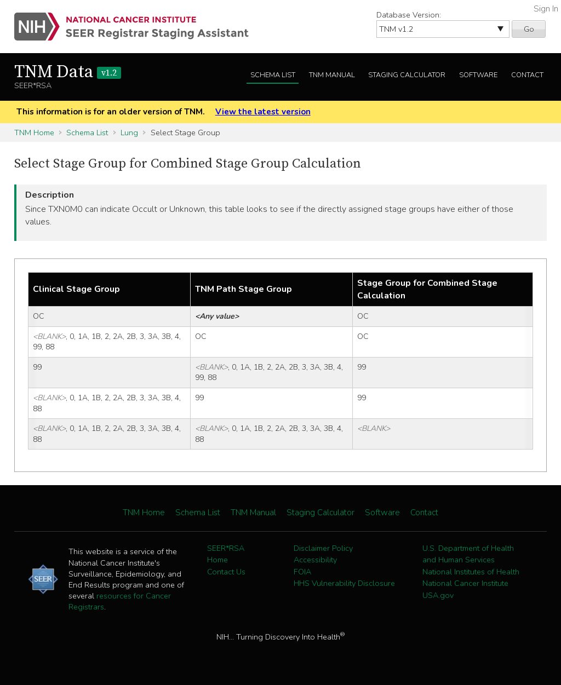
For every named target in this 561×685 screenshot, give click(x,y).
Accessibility (315, 559)
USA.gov (438, 595)
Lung (129, 132)
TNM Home (34, 132)
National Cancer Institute (465, 583)
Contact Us (226, 571)
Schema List (272, 75)
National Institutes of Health (470, 571)
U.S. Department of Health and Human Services (468, 554)
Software (478, 75)
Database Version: (408, 14)
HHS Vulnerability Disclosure (344, 583)
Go (529, 29)
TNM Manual (332, 75)
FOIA (302, 571)
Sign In (546, 9)
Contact (527, 75)
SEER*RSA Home (225, 554)
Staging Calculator (406, 75)
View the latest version (263, 111)
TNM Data (67, 72)
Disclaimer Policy (323, 548)
